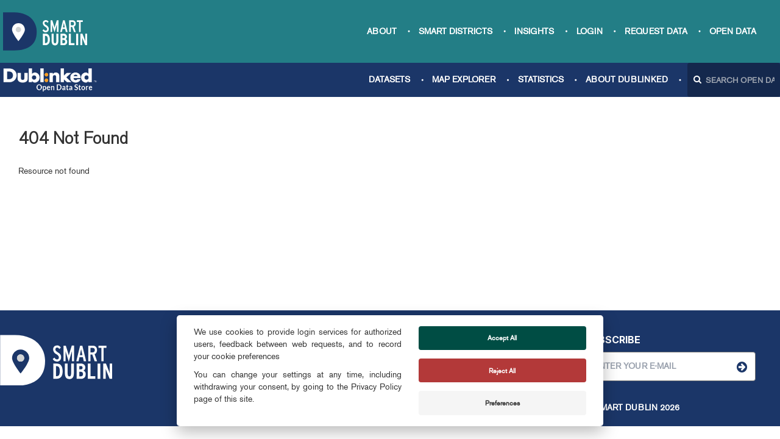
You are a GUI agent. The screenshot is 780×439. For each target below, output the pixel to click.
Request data (656, 31)
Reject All (502, 370)
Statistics (541, 79)
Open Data (732, 31)
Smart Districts (455, 31)
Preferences (502, 403)
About (382, 31)
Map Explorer (463, 79)
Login (589, 31)
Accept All (502, 338)
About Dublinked (627, 79)
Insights (534, 31)
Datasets (389, 79)
